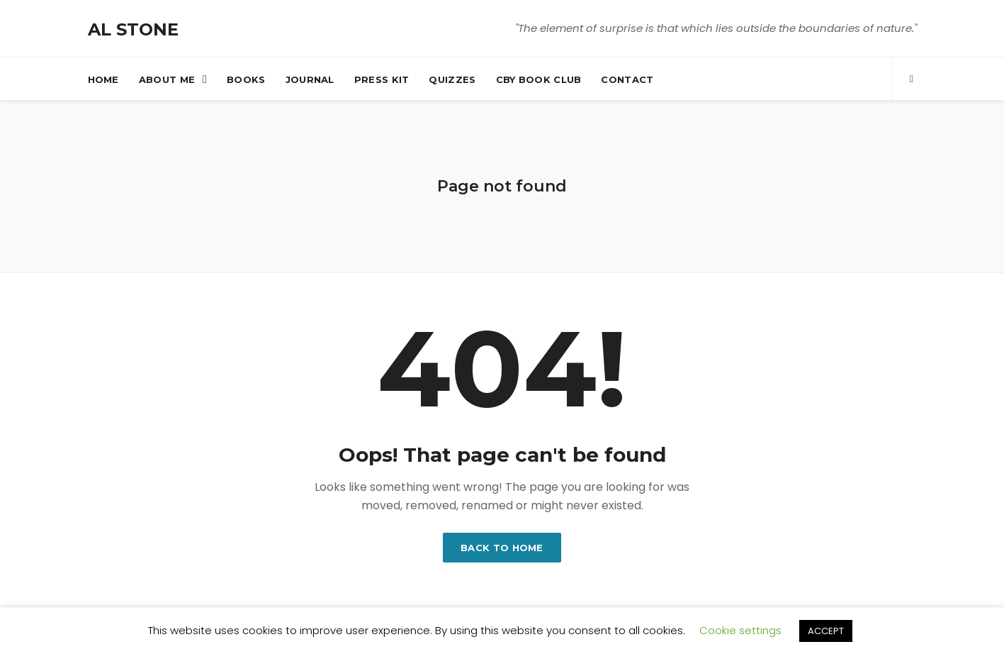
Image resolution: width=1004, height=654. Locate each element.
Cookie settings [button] (740, 630)
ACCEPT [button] (826, 631)
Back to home (502, 547)
